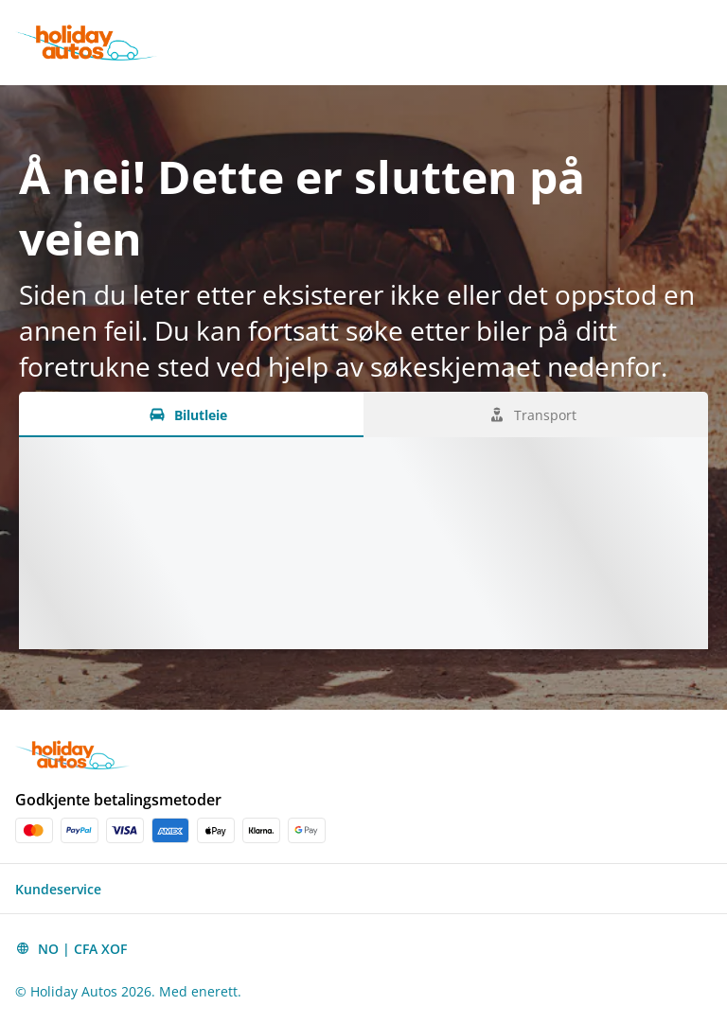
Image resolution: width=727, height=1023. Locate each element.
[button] (363, 888)
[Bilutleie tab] (191, 414)
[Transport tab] (536, 414)
